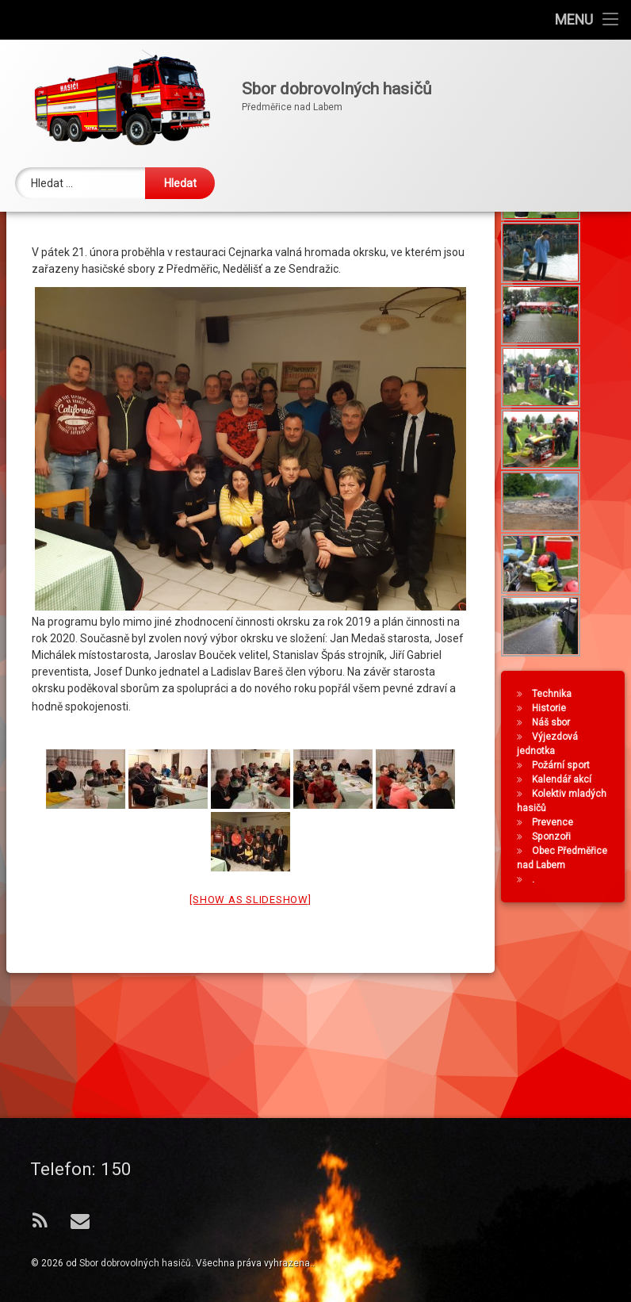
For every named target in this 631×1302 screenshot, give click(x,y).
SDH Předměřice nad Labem (106, 289)
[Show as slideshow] (250, 1009)
